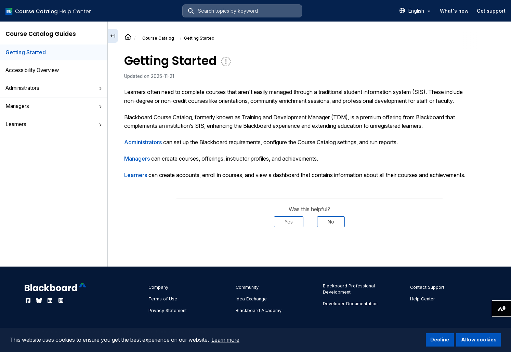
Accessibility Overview (32, 70)
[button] (100, 88)
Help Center (422, 298)
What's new (454, 11)
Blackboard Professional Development (349, 289)
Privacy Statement (167, 310)
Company (158, 287)
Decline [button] (439, 339)
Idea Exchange (251, 298)
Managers (53, 106)
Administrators (53, 88)
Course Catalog (158, 38)
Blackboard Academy (258, 310)
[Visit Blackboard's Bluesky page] (40, 300)
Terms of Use (162, 298)
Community (247, 287)
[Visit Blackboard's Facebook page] (29, 300)
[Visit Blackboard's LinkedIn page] (51, 300)
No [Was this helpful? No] (331, 222)
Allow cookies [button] (479, 339)
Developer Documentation (350, 303)
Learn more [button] (225, 339)
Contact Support (427, 287)
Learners (53, 124)
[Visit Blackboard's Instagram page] (60, 300)
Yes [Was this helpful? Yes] (289, 222)
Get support (491, 11)
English (419, 11)
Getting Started (25, 52)
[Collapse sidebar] (113, 36)
